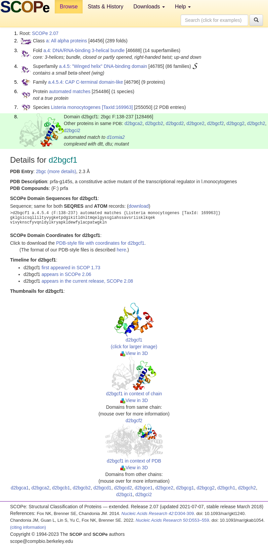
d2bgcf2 (215, 123)
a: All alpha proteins (66, 40)
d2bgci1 (124, 494)
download (139, 206)
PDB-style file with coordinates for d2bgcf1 (100, 243)
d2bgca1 (20, 487)
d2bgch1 (226, 487)
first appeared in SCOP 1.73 (71, 267)
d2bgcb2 (154, 123)
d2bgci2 (72, 130)
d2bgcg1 (185, 487)
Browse (69, 6)
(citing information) (28, 527)
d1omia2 (116, 137)
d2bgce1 (144, 487)
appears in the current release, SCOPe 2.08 (87, 281)
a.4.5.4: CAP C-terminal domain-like (85, 82)
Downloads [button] (149, 6)
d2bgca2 (134, 123)
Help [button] (183, 6)
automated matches (69, 91)
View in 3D (134, 353)
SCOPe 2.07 (45, 33)
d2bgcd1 (102, 487)
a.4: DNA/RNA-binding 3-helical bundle (84, 50)
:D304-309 (158, 513)
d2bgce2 (195, 123)
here (121, 249)
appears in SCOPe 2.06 (66, 274)
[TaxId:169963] (117, 107)
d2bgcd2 (175, 123)
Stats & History (105, 6)
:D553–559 (172, 520)
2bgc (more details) (56, 171)
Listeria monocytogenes (76, 107)
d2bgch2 (256, 123)
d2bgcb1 (61, 487)
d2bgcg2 (235, 123)
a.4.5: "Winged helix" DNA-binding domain (103, 66)
